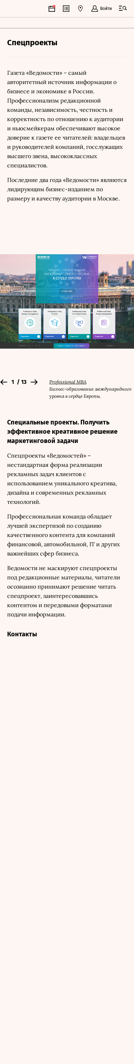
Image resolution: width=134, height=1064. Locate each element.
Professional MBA (67, 382)
